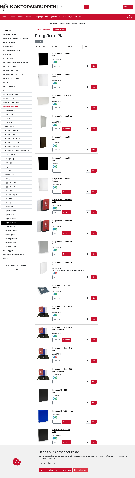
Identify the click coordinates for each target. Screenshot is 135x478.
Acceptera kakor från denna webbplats (55, 470)
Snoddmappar (10, 233)
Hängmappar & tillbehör (13, 145)
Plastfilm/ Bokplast (11, 193)
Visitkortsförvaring (11, 245)
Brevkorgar (8, 121)
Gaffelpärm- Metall (11, 129)
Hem (4, 16)
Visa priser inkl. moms (15, 268)
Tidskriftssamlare (11, 241)
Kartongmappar (10, 157)
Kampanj (12, 16)
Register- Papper (10, 209)
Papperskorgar (10, 185)
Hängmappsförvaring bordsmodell (17, 149)
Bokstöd (7, 117)
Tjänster (53, 16)
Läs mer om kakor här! (47, 463)
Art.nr (70, 45)
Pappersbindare (10, 181)
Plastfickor (8, 189)
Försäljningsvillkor (41, 16)
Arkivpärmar (9, 113)
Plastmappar (9, 201)
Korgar (7, 165)
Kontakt (62, 16)
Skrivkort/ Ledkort (11, 229)
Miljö (70, 16)
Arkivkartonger (10, 109)
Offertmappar (9, 173)
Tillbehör (66, 127)
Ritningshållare (10, 225)
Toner (20, 16)
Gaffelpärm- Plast (11, 133)
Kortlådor (8, 169)
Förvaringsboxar (10, 125)
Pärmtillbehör (9, 205)
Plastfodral (8, 197)
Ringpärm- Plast (10, 221)
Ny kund (77, 16)
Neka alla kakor (80, 470)
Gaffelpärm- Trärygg (12, 141)
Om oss (28, 16)
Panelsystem (9, 177)
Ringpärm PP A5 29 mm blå (62, 409)
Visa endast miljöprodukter (16, 263)
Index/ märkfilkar (11, 153)
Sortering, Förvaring (43, 28)
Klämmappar (9, 161)
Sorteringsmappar (11, 237)
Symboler (39, 40)
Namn (54, 45)
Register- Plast (10, 213)
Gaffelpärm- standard (12, 137)
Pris (85, 45)
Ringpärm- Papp (10, 217)
